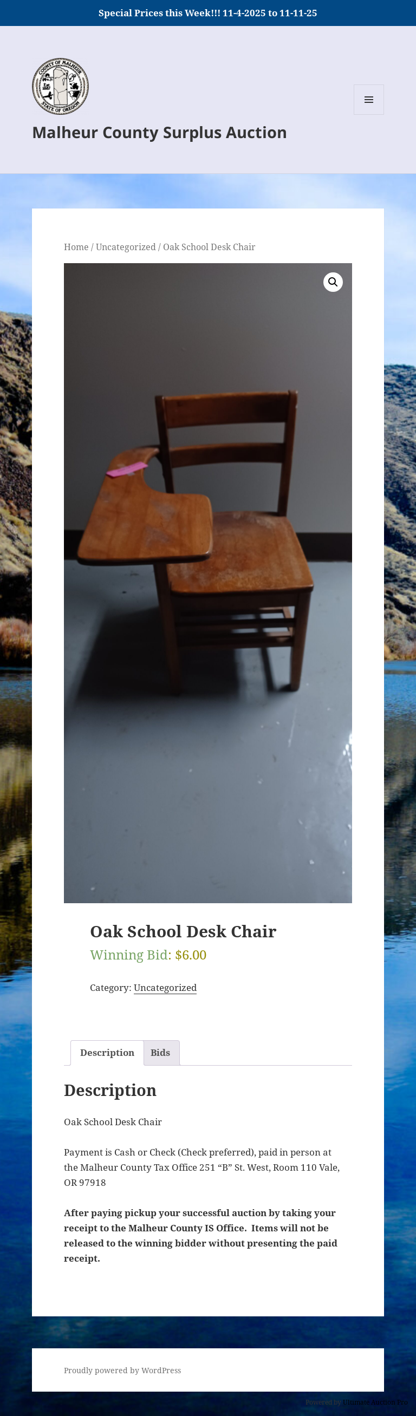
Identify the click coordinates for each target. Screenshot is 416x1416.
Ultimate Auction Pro (375, 1402)
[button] (333, 282)
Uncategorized (126, 247)
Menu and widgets (369, 114)
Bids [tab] (160, 1052)
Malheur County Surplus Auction (159, 131)
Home (76, 247)
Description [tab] (107, 1052)
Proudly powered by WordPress (122, 1370)
